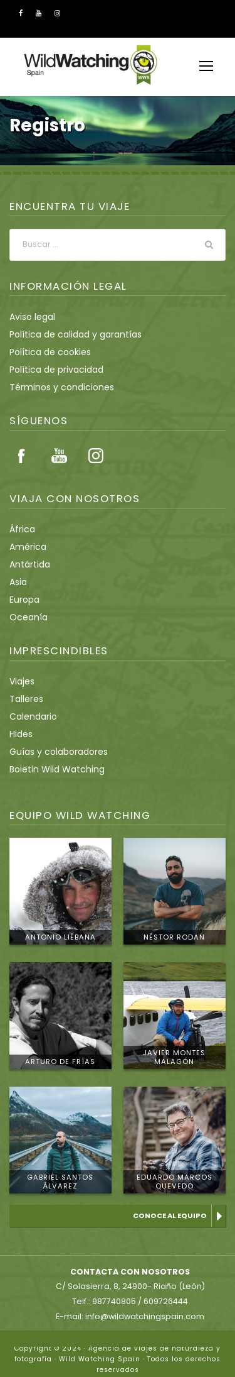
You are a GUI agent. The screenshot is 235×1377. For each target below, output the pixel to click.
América (25, 547)
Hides (20, 734)
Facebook (21, 455)
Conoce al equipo (171, 1215)
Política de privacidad (51, 370)
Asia (17, 582)
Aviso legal (30, 317)
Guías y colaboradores (53, 752)
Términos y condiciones (55, 387)
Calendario (30, 716)
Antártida (26, 564)
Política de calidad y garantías (68, 334)
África (20, 529)
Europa (23, 600)
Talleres (24, 699)
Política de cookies (46, 352)
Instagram (95, 455)
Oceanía (26, 617)
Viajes (21, 681)
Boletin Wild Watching (52, 769)
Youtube (58, 455)
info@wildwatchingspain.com (143, 1305)
